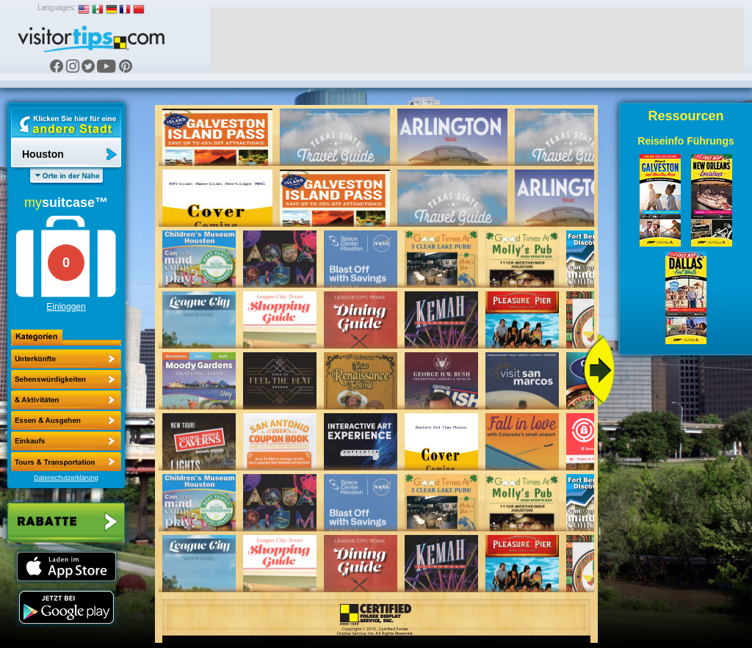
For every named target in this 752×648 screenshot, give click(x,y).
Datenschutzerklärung (66, 477)
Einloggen (65, 307)
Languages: (56, 8)
